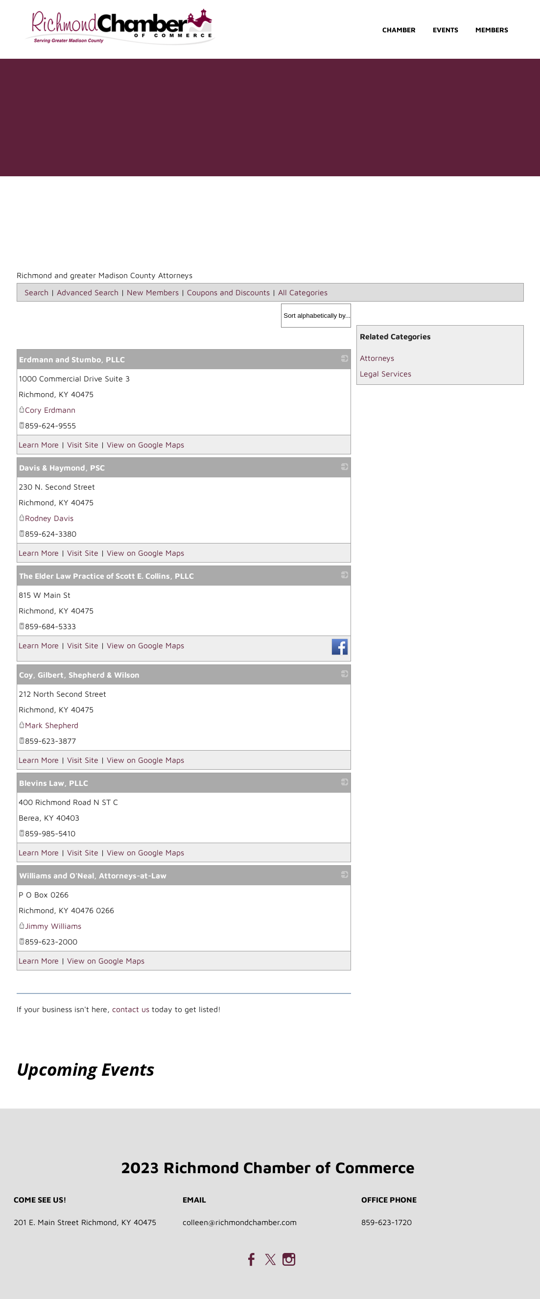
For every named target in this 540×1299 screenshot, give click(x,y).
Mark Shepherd (48, 725)
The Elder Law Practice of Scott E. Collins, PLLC (106, 575)
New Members (153, 292)
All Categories (303, 292)
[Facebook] (251, 1259)
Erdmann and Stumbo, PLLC (72, 359)
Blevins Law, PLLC (53, 783)
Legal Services (385, 373)
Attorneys (377, 358)
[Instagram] (288, 1259)
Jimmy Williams (50, 925)
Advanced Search (87, 292)
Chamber (399, 29)
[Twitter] (270, 1259)
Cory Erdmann (47, 409)
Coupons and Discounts (228, 292)
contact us (130, 1009)
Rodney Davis (46, 518)
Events (445, 29)
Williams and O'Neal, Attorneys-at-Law (92, 875)
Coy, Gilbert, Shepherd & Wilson (79, 674)
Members (491, 29)
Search (36, 292)
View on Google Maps (145, 444)
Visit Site (82, 444)
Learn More (39, 444)
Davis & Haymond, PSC (62, 467)
